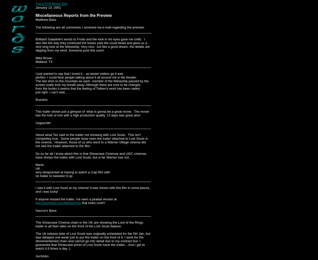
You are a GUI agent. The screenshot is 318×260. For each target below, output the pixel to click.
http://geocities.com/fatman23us (58, 203)
